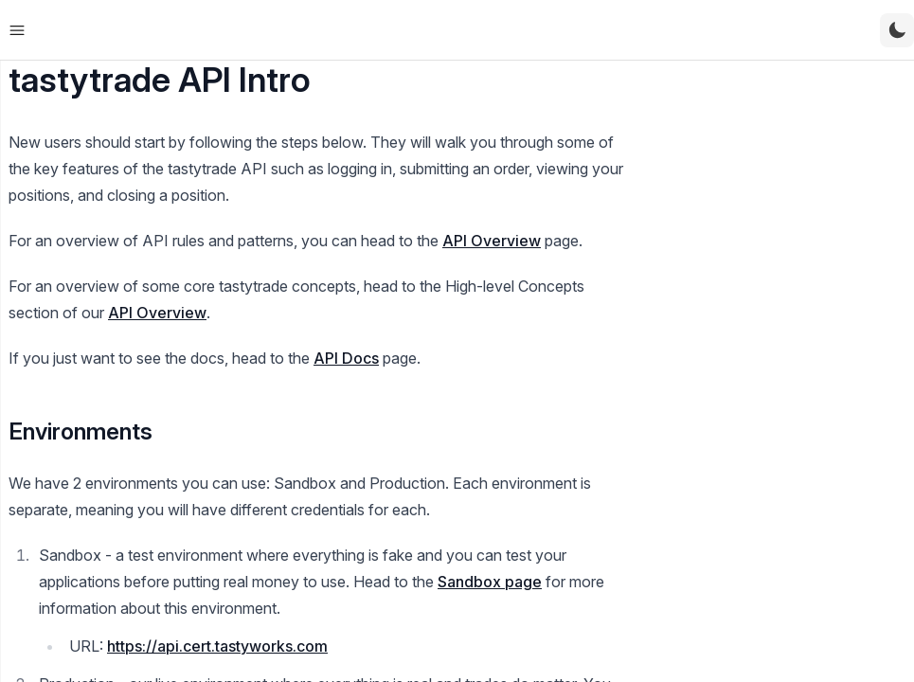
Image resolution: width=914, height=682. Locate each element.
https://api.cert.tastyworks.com (217, 646)
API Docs (346, 358)
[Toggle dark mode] (897, 30)
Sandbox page (490, 581)
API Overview (491, 240)
